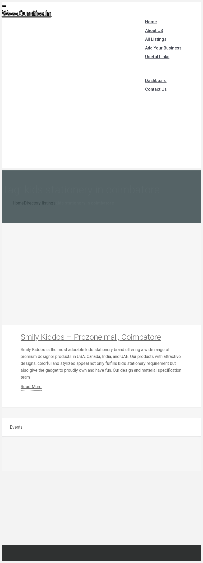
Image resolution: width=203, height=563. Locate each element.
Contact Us (156, 89)
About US (154, 30)
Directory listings (40, 203)
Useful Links (157, 56)
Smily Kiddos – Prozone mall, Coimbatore (91, 337)
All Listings (156, 39)
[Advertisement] (101, 131)
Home (151, 21)
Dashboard (156, 80)
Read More (31, 386)
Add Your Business (163, 48)
